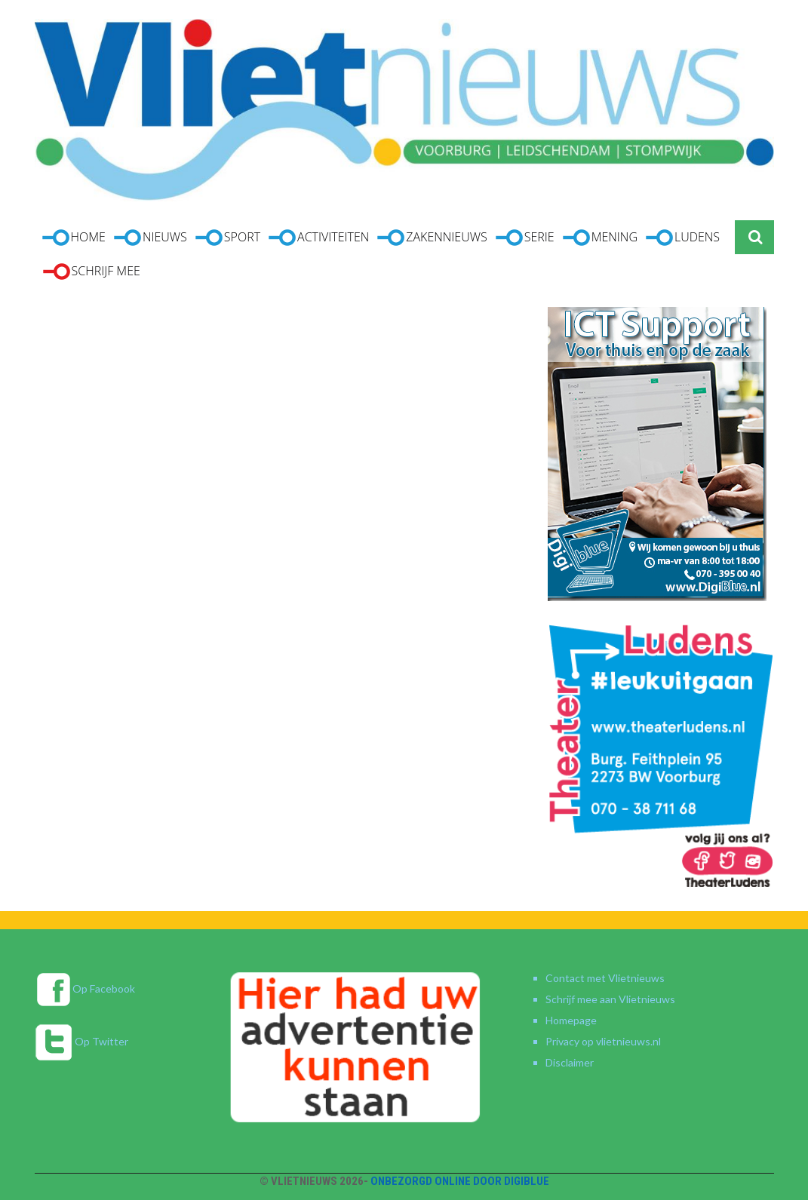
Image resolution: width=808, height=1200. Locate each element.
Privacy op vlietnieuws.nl (603, 1041)
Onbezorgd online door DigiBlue (459, 1181)
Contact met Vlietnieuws (605, 977)
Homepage (571, 1020)
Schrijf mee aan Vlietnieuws (610, 999)
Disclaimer (569, 1062)
